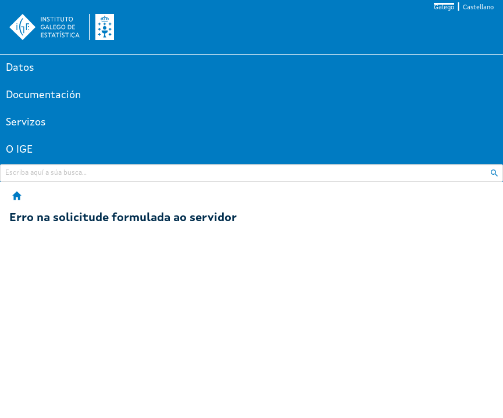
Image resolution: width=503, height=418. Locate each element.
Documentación (43, 95)
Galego (444, 8)
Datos (20, 68)
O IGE (19, 150)
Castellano (478, 8)
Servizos (26, 122)
